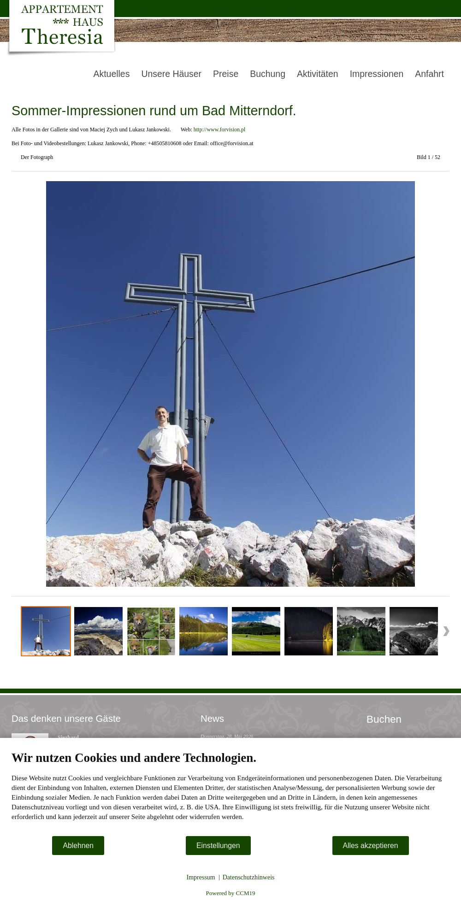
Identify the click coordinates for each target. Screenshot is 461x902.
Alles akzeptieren (370, 845)
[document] (230, 793)
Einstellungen (218, 845)
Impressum (201, 877)
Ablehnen (78, 845)
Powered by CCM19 (230, 893)
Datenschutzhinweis (249, 877)
